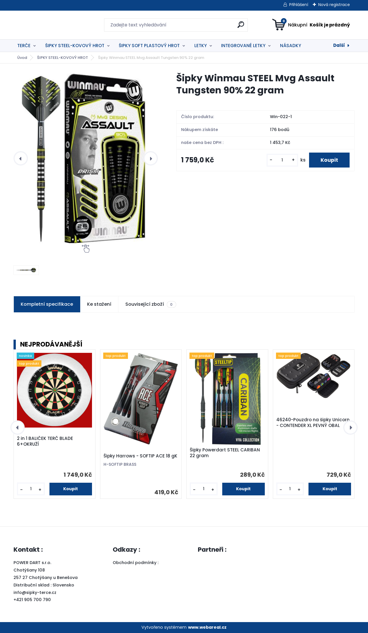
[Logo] (49, 25)
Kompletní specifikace (47, 304)
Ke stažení (99, 304)
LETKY (200, 46)
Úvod (22, 57)
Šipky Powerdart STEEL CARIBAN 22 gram (225, 453)
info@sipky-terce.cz (35, 592)
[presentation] (21, 158)
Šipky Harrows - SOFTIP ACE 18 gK (140, 456)
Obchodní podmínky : (136, 562)
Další (339, 45)
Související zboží (150, 304)
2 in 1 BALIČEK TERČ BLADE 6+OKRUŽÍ (45, 441)
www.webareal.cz (207, 627)
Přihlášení (298, 4)
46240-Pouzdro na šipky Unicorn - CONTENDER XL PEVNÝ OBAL (313, 422)
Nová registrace (334, 4)
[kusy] (282, 160)
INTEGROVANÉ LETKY (243, 46)
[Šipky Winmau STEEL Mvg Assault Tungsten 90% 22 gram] (86, 158)
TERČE (23, 46)
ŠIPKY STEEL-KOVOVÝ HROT (74, 46)
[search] (240, 26)
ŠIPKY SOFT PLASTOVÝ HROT (149, 46)
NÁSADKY (290, 46)
